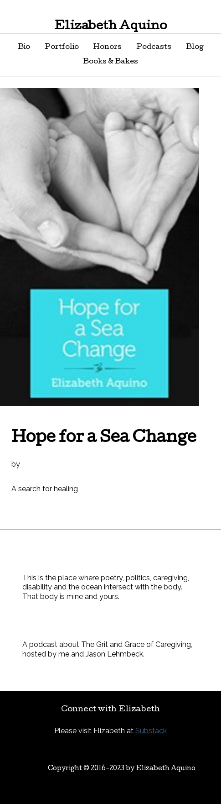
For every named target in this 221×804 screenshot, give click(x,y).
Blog (195, 47)
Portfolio (62, 47)
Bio (24, 47)
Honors (107, 47)
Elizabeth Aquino (110, 27)
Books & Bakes (110, 62)
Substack (151, 730)
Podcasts (153, 47)
